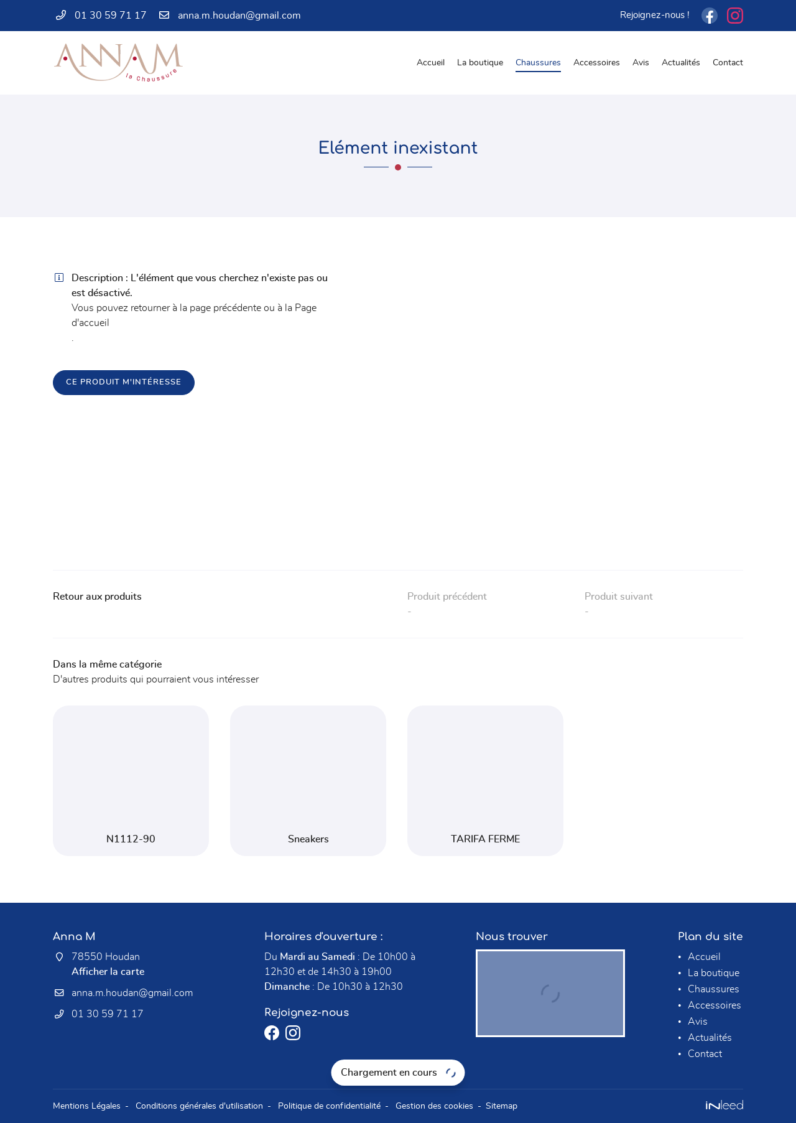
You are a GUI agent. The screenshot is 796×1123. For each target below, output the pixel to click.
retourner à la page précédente (196, 308)
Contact (728, 62)
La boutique (480, 62)
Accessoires (596, 62)
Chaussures (538, 62)
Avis (640, 62)
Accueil (431, 62)
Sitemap (501, 1106)
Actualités (681, 62)
